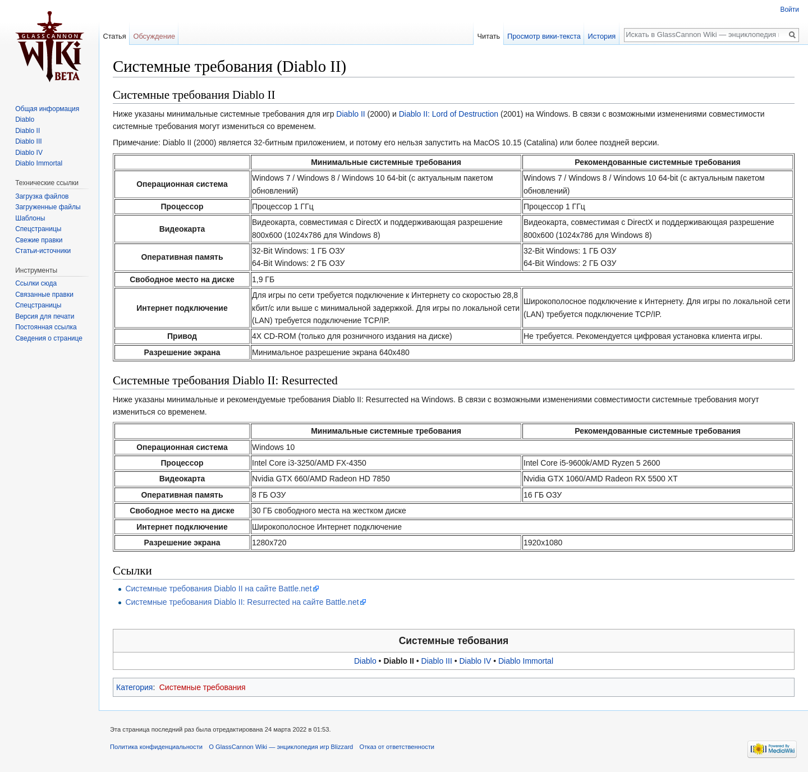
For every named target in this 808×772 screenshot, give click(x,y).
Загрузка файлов (41, 196)
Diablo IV (475, 660)
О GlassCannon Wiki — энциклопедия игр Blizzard (281, 746)
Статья (114, 36)
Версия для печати (44, 316)
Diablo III (436, 660)
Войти (789, 9)
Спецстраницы (38, 229)
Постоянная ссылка (45, 327)
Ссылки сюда (36, 283)
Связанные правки (44, 294)
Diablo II (350, 113)
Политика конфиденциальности (156, 746)
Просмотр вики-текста (544, 36)
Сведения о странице (48, 338)
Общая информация (47, 109)
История (602, 36)
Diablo (365, 660)
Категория (134, 687)
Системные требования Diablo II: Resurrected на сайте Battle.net (242, 602)
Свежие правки (38, 240)
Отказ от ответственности (397, 746)
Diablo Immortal (525, 660)
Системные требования (202, 687)
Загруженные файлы (47, 207)
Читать (488, 36)
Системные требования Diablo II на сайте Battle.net (218, 588)
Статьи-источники (43, 251)
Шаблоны (30, 218)
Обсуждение (154, 36)
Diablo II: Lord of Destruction (448, 113)
